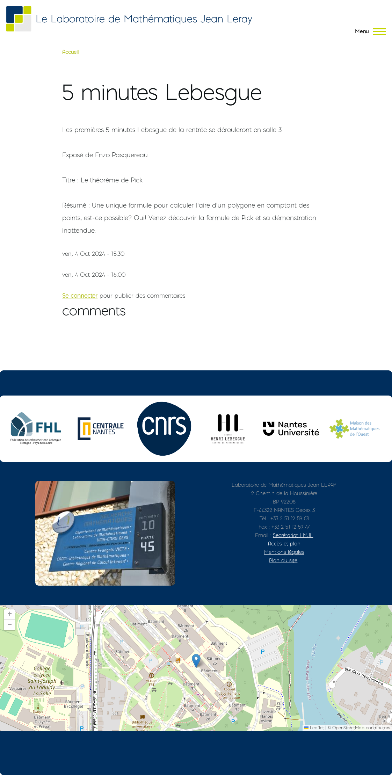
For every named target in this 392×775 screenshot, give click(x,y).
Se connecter (79, 295)
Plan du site (283, 560)
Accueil (70, 52)
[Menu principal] (368, 31)
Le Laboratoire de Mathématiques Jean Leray (144, 19)
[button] (196, 661)
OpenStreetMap (348, 727)
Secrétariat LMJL (293, 535)
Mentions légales (284, 552)
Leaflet (314, 727)
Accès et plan (284, 543)
